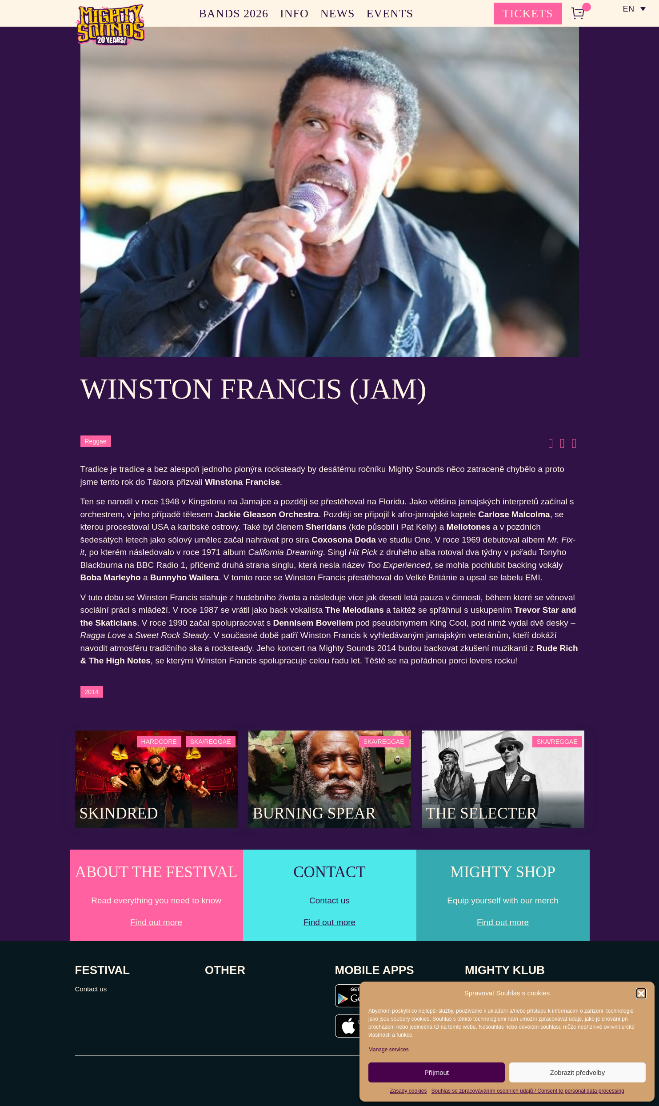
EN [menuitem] (628, 9)
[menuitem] (633, 9)
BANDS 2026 (233, 13)
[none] (633, 9)
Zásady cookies (408, 1091)
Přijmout (436, 1072)
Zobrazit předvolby (577, 1072)
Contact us (91, 989)
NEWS (337, 13)
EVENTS (389, 13)
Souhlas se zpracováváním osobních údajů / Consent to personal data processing (527, 1091)
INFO (294, 13)
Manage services (388, 1049)
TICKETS (528, 13)
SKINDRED (119, 813)
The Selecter (481, 813)
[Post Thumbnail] (156, 778)
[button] (641, 993)
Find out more (156, 922)
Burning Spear (314, 813)
